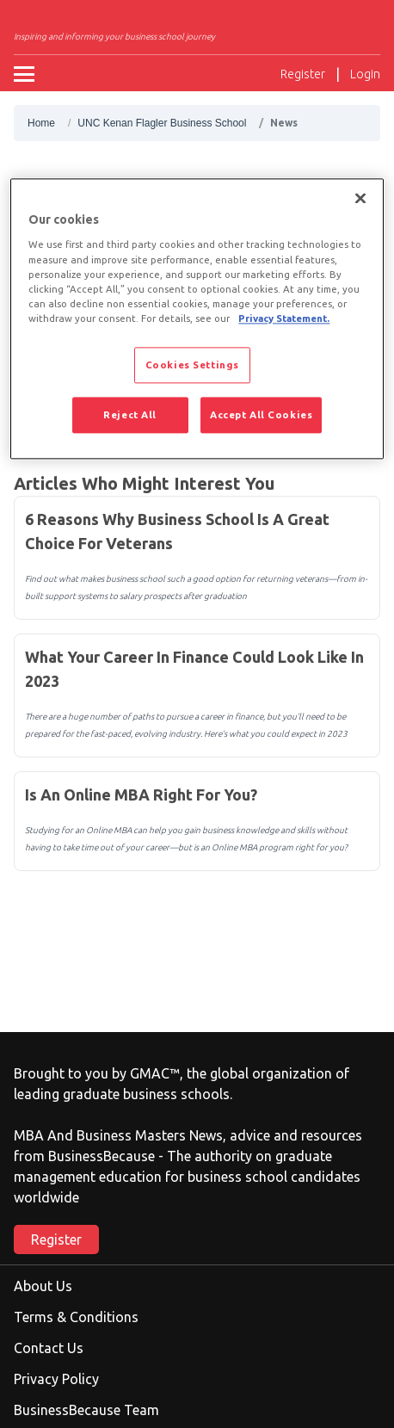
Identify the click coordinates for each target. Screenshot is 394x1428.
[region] (196, 318)
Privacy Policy (56, 1379)
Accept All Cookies (261, 414)
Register (302, 74)
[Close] (360, 198)
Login (365, 74)
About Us (43, 1286)
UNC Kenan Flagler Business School (161, 123)
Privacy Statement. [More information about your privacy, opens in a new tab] (283, 318)
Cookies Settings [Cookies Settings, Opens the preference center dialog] (192, 364)
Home (41, 123)
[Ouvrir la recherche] (253, 74)
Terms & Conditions (76, 1317)
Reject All (130, 414)
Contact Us (48, 1348)
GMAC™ (155, 1073)
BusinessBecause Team (86, 1410)
